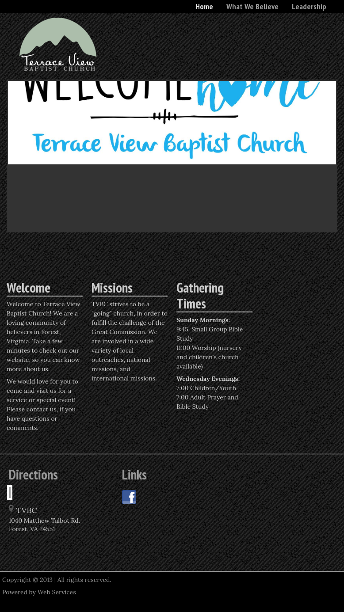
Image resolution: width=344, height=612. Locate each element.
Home (204, 6)
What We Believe (252, 6)
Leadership (309, 6)
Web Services (57, 592)
